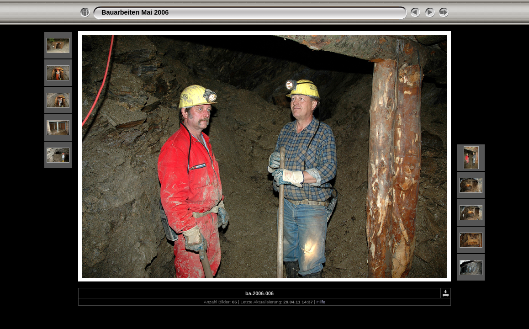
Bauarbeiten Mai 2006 (135, 12)
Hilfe (321, 301)
